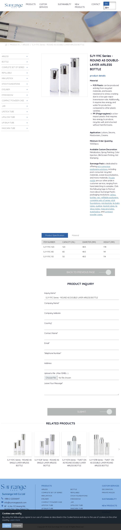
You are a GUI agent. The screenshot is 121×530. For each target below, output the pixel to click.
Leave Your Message (53, 383)
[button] (119, 449)
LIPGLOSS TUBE (77, 505)
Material (75, 235)
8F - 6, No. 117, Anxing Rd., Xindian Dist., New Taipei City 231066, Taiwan (16, 509)
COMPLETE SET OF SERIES (51, 492)
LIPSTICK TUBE (47, 505)
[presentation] (62, 401)
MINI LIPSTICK (46, 496)
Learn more (15, 520)
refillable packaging (109, 197)
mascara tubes (107, 209)
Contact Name (50, 333)
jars (98, 197)
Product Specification (54, 235)
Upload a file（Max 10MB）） (56, 373)
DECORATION (107, 489)
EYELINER (45, 499)
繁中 (107, 7)
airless (113, 195)
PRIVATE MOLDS (108, 492)
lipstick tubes (109, 206)
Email (46, 343)
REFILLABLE (75, 492)
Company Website (52, 313)
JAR (72, 502)
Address (48, 363)
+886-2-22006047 (11, 499)
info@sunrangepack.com (15, 502)
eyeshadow (95, 211)
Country (47, 323)
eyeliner (99, 206)
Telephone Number (52, 353)
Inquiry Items (49, 293)
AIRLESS (25, 44)
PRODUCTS (15, 44)
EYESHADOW (76, 499)
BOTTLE (74, 489)
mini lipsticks (106, 203)
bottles (93, 197)
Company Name (51, 303)
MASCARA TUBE (77, 508)
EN (106, 3)
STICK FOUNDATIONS (79, 496)
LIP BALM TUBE (47, 508)
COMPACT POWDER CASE (51, 502)
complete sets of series (100, 200)
